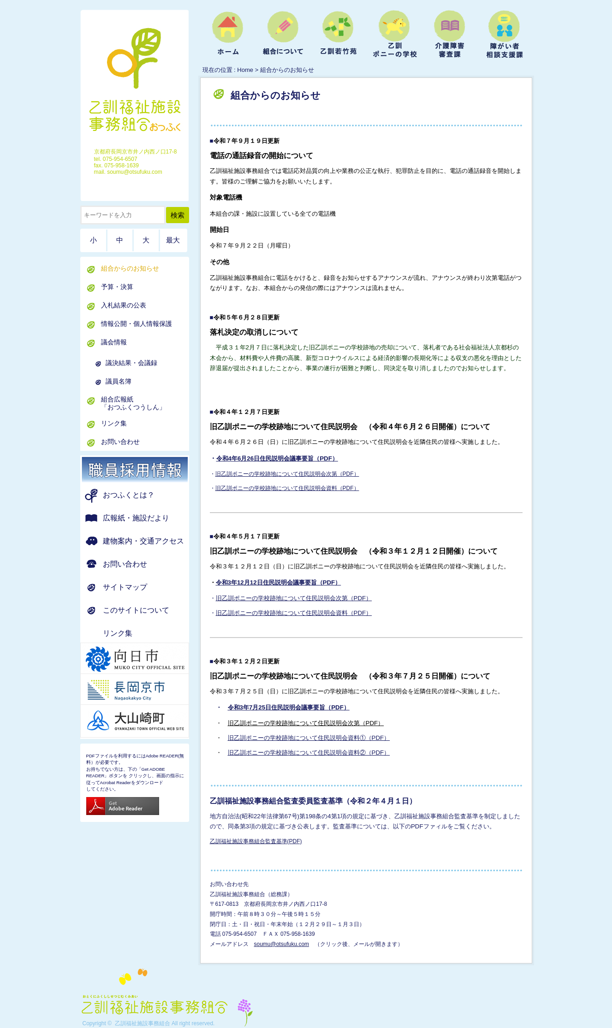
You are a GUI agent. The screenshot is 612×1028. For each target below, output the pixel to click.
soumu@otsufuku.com (281, 944)
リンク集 (114, 423)
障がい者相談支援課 (504, 35)
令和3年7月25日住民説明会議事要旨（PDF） (289, 707)
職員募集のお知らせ (146, 469)
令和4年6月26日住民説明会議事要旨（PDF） (277, 458)
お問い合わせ (120, 441)
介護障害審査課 (449, 35)
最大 (173, 240)
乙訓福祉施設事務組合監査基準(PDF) (256, 841)
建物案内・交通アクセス (143, 541)
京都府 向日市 (146, 659)
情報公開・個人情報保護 (136, 323)
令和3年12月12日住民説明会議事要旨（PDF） (278, 582)
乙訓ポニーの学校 (394, 35)
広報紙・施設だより (136, 518)
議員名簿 (118, 381)
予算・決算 (117, 286)
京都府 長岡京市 (146, 690)
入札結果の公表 (123, 305)
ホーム (227, 35)
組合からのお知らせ (130, 268)
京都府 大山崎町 (146, 721)
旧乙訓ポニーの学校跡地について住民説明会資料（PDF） (287, 488)
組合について (283, 35)
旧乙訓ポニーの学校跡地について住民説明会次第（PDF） (287, 474)
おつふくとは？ (128, 495)
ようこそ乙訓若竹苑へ (338, 35)
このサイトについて (136, 610)
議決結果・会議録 (131, 362)
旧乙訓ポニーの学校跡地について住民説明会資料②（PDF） (309, 752)
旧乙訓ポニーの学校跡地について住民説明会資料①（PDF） (309, 737)
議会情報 (114, 342)
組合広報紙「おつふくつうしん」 (133, 403)
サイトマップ (125, 587)
